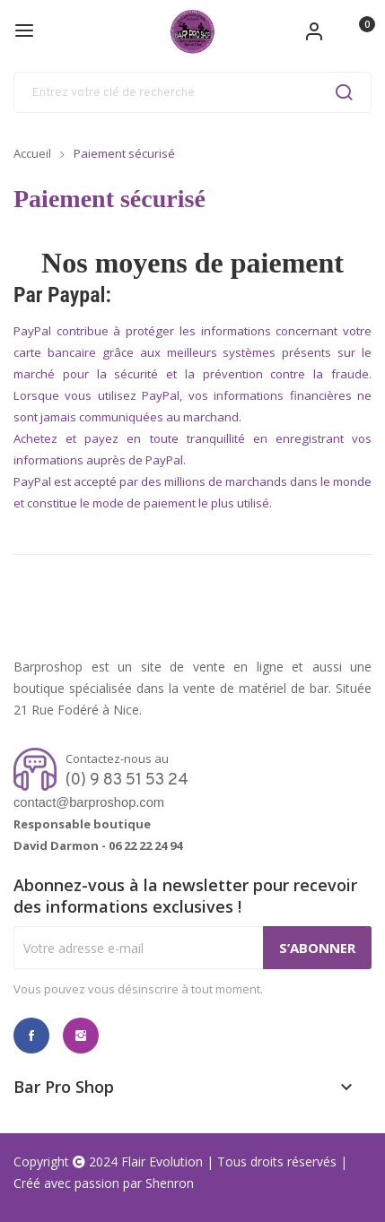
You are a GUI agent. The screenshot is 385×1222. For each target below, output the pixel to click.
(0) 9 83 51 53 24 (127, 780)
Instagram (81, 1035)
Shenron (169, 1183)
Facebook (31, 1035)
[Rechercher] (192, 92)
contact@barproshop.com (88, 802)
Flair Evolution (162, 1161)
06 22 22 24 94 (145, 845)
